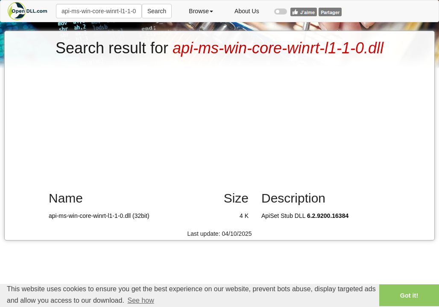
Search (156, 11)
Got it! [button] (409, 295)
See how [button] (140, 300)
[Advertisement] (219, 120)
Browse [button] (201, 11)
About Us (246, 11)
